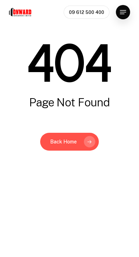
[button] (123, 12)
